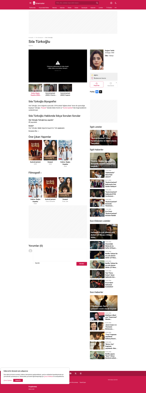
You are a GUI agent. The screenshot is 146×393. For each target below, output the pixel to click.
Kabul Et (18, 380)
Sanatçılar (84, 7)
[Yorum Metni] (60, 255)
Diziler (76, 7)
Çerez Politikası (48, 376)
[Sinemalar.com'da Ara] (75, 3)
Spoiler (37, 263)
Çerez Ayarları (8, 380)
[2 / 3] (50, 153)
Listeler (101, 7)
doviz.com (31, 389)
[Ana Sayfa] (39, 3)
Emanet (43, 108)
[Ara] (97, 3)
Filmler (69, 7)
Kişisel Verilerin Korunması (70, 382)
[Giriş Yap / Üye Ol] (111, 3)
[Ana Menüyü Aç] (30, 3)
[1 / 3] (35, 153)
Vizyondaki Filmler (44, 7)
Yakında (54, 7)
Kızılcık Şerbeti (68, 108)
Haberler (93, 7)
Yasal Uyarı (83, 382)
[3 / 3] (65, 153)
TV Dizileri (109, 7)
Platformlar (32, 7)
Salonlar (62, 7)
